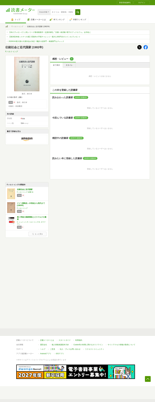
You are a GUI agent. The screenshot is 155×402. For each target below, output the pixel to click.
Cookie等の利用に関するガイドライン (88, 345)
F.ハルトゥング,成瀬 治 (25, 192)
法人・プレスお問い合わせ (70, 349)
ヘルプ (42, 349)
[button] (77, 12)
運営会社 (43, 345)
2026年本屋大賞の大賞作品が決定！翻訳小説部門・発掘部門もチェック (36, 41)
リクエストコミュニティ (94, 349)
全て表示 (56, 65)
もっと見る (37, 234)
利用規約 (78, 340)
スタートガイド (65, 340)
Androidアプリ (45, 353)
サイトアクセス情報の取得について (121, 345)
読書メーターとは (47, 340)
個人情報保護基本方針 (60, 345)
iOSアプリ (60, 353)
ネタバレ (69, 65)
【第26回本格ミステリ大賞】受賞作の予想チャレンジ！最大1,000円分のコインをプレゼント (44, 37)
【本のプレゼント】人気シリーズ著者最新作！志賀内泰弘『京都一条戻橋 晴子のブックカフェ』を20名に (50, 32)
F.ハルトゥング (17, 26)
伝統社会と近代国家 (25, 189)
